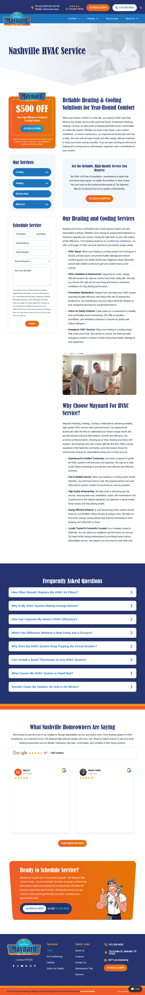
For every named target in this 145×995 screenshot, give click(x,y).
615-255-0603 (62, 908)
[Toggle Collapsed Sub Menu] (32, 172)
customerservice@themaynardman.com (30, 306)
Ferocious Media (87, 991)
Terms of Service (19, 316)
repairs (87, 255)
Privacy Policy (41, 312)
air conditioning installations (117, 241)
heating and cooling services (113, 452)
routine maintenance (87, 134)
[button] (141, 7)
